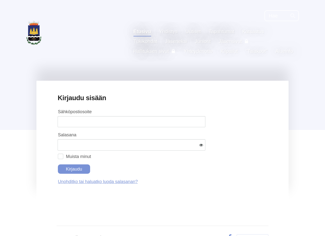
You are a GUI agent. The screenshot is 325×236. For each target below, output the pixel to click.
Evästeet (213, 221)
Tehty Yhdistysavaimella (252, 221)
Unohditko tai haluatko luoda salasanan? (151, 165)
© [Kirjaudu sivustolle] (59, 221)
